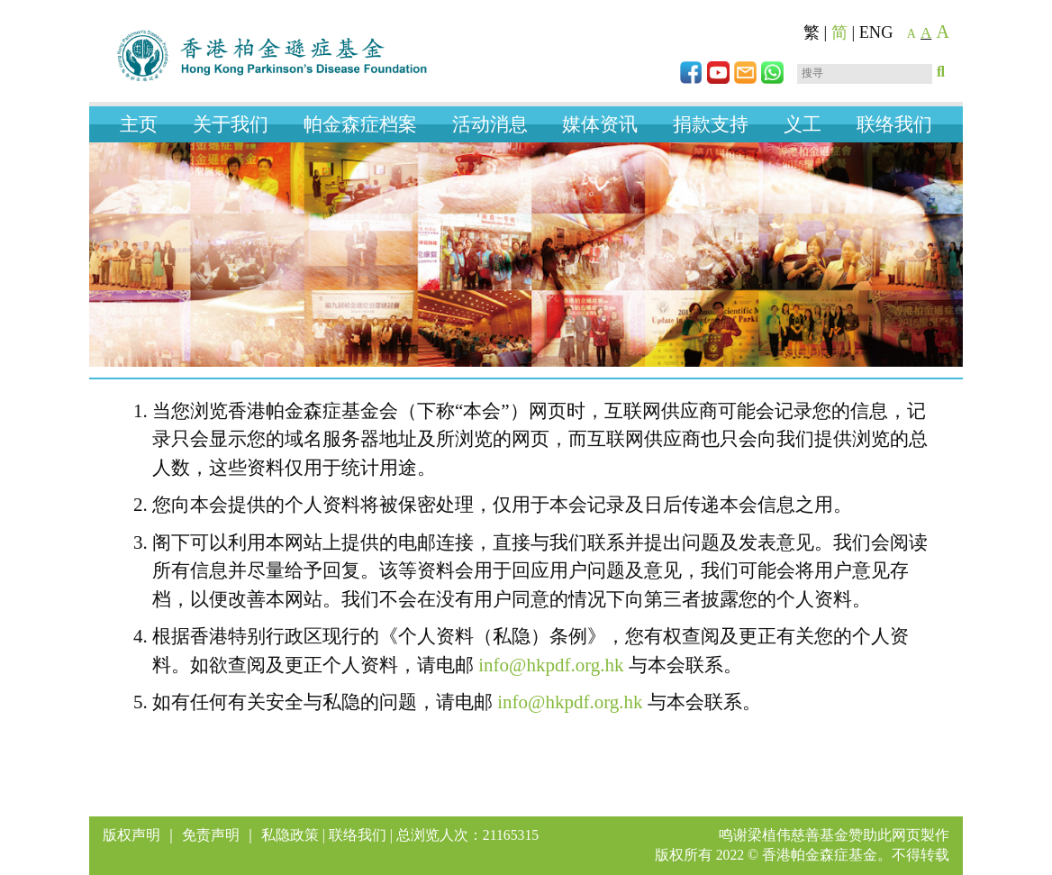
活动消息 (490, 124)
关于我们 (230, 124)
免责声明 (211, 835)
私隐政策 (290, 835)
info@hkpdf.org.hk (550, 665)
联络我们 (894, 124)
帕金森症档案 (360, 124)
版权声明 (131, 835)
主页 (139, 124)
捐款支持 (710, 124)
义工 (802, 124)
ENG (876, 32)
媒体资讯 (600, 124)
